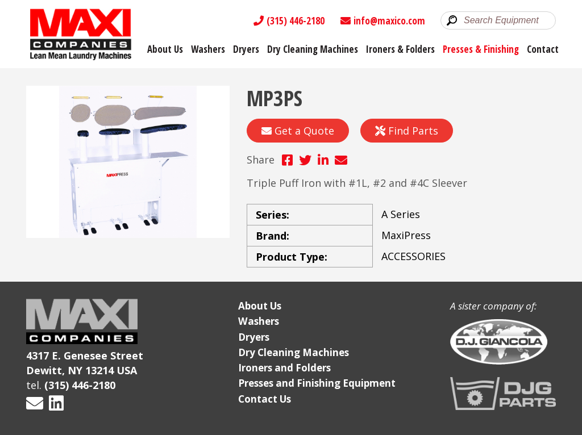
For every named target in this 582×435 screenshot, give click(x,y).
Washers (208, 49)
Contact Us (264, 398)
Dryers (246, 49)
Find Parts (406, 130)
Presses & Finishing (481, 49)
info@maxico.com (382, 20)
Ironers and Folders (284, 367)
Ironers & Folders (400, 49)
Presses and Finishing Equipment (317, 383)
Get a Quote (297, 130)
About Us (165, 49)
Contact (543, 49)
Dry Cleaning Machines (312, 49)
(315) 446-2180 (289, 20)
